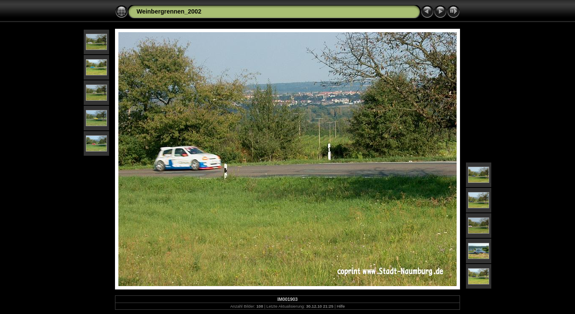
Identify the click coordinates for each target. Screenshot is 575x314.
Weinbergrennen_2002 (169, 11)
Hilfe (341, 306)
